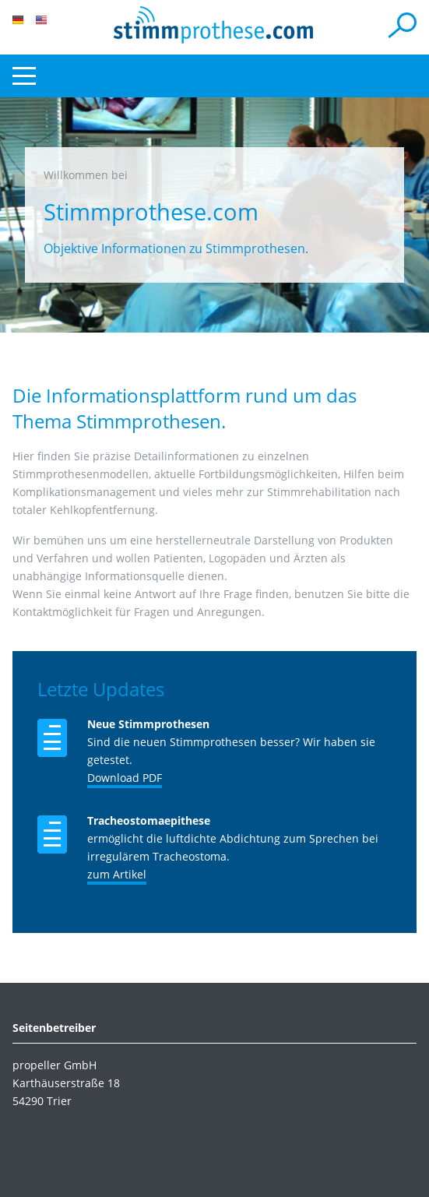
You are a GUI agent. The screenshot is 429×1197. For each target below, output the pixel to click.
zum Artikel (116, 874)
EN (41, 20)
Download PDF (124, 777)
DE (17, 20)
